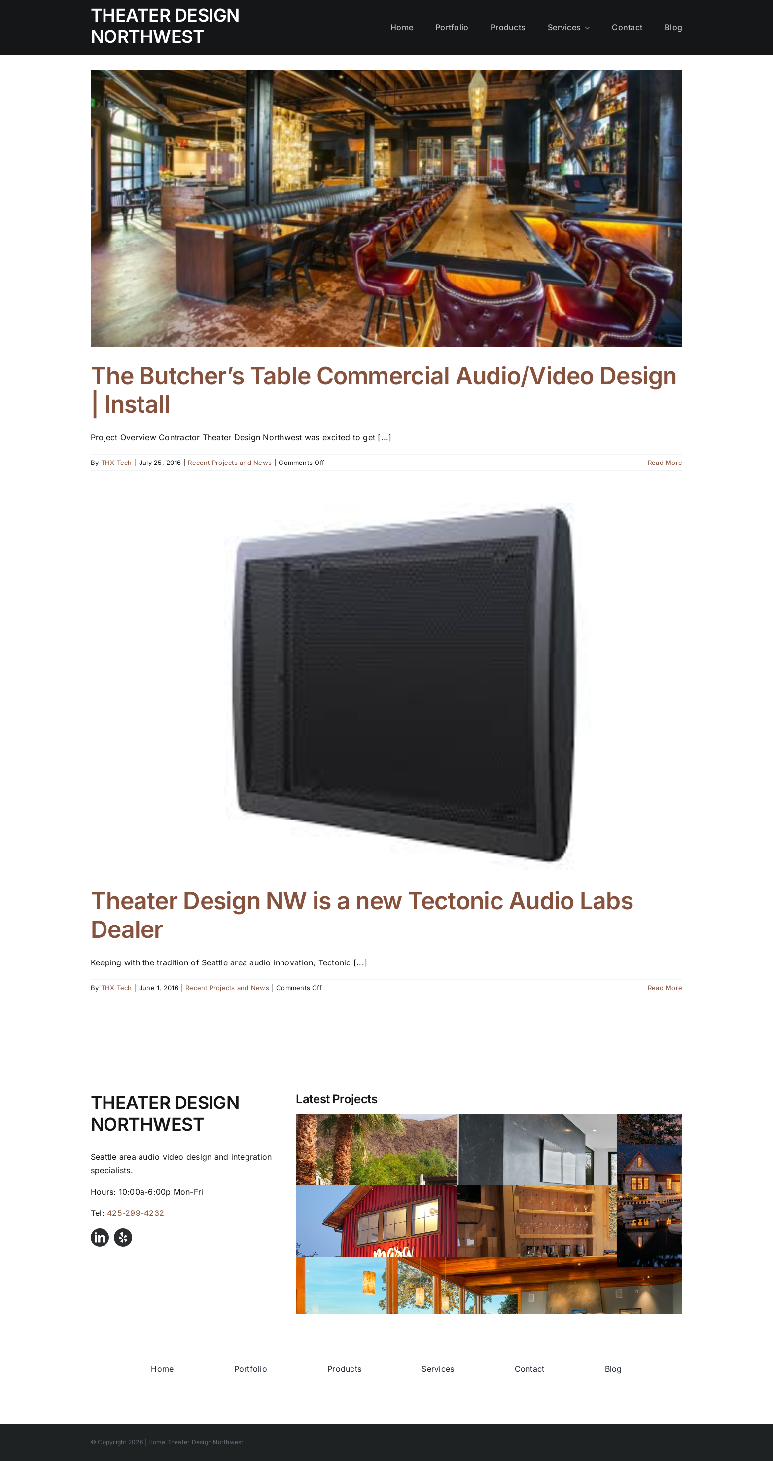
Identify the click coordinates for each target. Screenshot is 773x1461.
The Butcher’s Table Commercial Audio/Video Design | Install (384, 390)
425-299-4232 (135, 1213)
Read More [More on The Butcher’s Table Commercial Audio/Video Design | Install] (665, 462)
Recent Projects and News (230, 462)
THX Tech (116, 462)
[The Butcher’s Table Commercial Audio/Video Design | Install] (386, 208)
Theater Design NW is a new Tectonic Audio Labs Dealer (362, 915)
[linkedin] (100, 1237)
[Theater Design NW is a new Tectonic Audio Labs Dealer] (386, 687)
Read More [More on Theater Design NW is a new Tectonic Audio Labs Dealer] (665, 988)
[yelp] (123, 1237)
